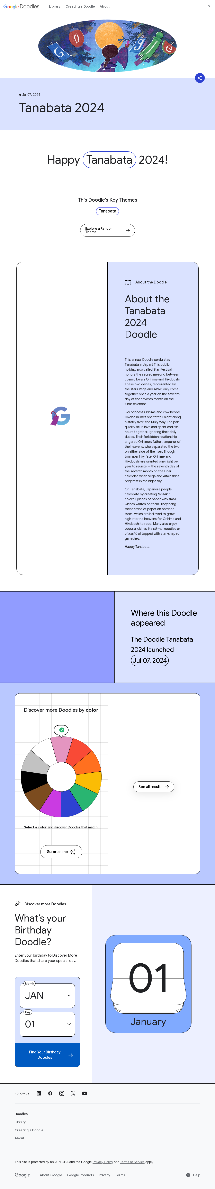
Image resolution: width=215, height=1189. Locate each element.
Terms (120, 1175)
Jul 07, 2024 (150, 660)
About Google (51, 1175)
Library (55, 7)
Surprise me (61, 852)
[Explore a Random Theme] (107, 230)
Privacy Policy (103, 1162)
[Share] (200, 78)
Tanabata (109, 160)
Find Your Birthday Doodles (51, 1055)
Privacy (104, 1175)
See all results (153, 787)
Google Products (80, 1175)
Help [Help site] (193, 1175)
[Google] (22, 1175)
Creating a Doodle (80, 7)
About (105, 7)
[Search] (209, 6)
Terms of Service (132, 1162)
